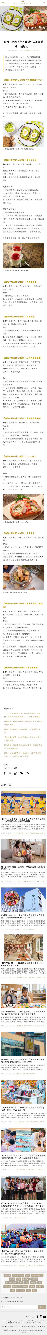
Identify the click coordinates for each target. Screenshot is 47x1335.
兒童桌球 (7, 1275)
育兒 (18, 1279)
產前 (27, 1283)
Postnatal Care (33, 1026)
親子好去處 (20, 1290)
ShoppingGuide (37, 1275)
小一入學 (7, 1286)
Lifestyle (35, 881)
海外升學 (24, 1286)
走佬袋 (12, 1279)
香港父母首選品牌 (11, 1283)
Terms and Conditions (28, 1326)
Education (20, 833)
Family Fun (41, 977)
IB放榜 (32, 1286)
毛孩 (34, 1290)
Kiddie (39, 1322)
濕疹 (12, 1290)
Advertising (41, 1326)
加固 (27, 1275)
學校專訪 (39, 1286)
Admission (31, 929)
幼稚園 (33, 1283)
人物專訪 (34, 1279)
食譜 (15, 768)
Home (3, 1320)
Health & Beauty (33, 50)
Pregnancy (21, 1026)
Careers (4, 1326)
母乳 (28, 1290)
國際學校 (15, 1286)
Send (42, 1307)
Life (42, 881)
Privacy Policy (14, 1326)
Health (7, 768)
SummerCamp (18, 1275)
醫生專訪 (25, 1279)
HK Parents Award (29, 1322)
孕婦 (40, 1283)
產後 (21, 1283)
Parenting (17, 1322)
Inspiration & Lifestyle (26, 977)
